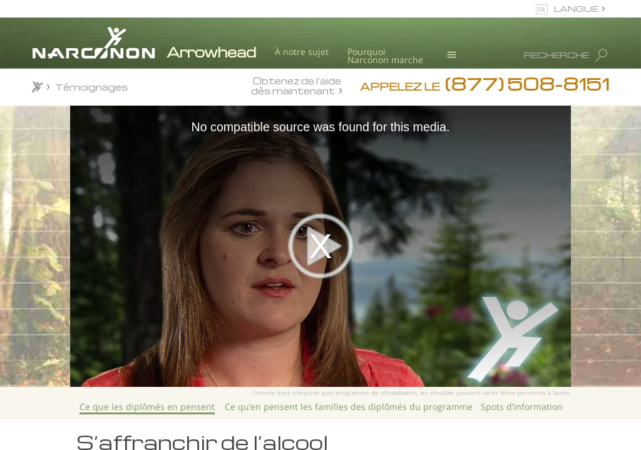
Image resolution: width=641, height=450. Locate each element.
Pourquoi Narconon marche (385, 56)
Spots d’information (522, 406)
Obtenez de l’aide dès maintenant (296, 85)
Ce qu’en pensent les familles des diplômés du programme (349, 406)
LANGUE (576, 8)
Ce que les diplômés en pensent (147, 406)
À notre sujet (302, 52)
